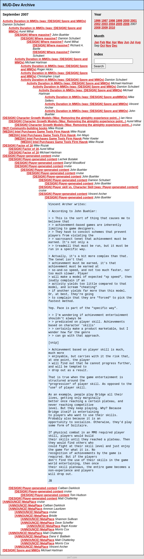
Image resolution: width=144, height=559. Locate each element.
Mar (108, 42)
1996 (97, 20)
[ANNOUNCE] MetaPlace (19, 502)
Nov (108, 45)
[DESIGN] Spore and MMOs (21, 550)
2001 (133, 20)
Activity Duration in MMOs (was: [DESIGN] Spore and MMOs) (44, 21)
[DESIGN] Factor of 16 (18, 145)
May (120, 42)
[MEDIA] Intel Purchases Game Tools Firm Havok (36, 131)
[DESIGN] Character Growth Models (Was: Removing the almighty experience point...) (61, 118)
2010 (112, 27)
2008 (97, 27)
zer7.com (72, 557)
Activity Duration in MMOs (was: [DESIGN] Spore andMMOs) (86, 97)
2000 (126, 20)
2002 (97, 24)
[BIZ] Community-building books (25, 128)
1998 (112, 20)
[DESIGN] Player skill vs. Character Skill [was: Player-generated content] (88, 187)
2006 (126, 24)
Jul (132, 42)
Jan (96, 42)
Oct (102, 45)
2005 (119, 24)
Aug (137, 42)
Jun (126, 42)
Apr (114, 42)
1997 (104, 20)
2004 (112, 24)
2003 (104, 24)
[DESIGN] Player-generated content (27, 156)
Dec (114, 45)
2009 (104, 27)
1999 (119, 20)
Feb (102, 42)
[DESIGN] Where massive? (33, 35)
